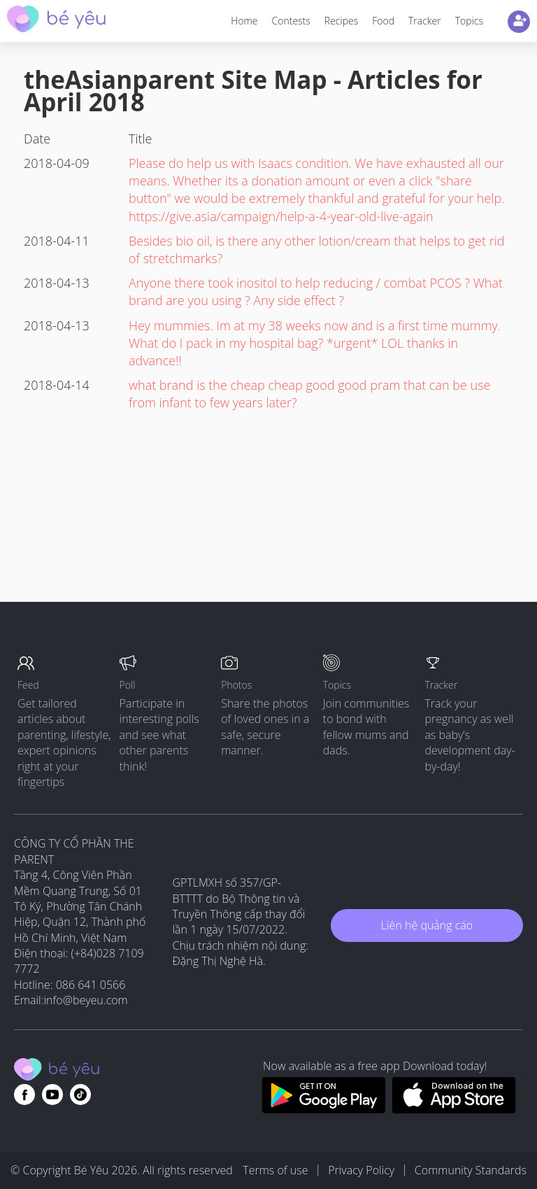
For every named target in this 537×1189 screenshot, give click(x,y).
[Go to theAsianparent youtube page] (52, 1094)
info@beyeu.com (86, 1000)
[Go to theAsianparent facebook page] (24, 1094)
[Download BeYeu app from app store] (454, 1109)
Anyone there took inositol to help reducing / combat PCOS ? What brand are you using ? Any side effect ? (316, 291)
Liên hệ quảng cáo (427, 925)
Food (383, 20)
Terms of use (275, 1170)
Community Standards (471, 1170)
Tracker (424, 20)
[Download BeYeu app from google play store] (323, 1109)
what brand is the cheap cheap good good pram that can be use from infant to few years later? (309, 394)
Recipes (341, 20)
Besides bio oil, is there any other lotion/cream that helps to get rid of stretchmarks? (316, 249)
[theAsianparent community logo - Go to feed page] (56, 21)
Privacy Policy (361, 1170)
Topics (469, 20)
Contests (291, 20)
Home (244, 20)
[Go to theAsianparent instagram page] (80, 1094)
